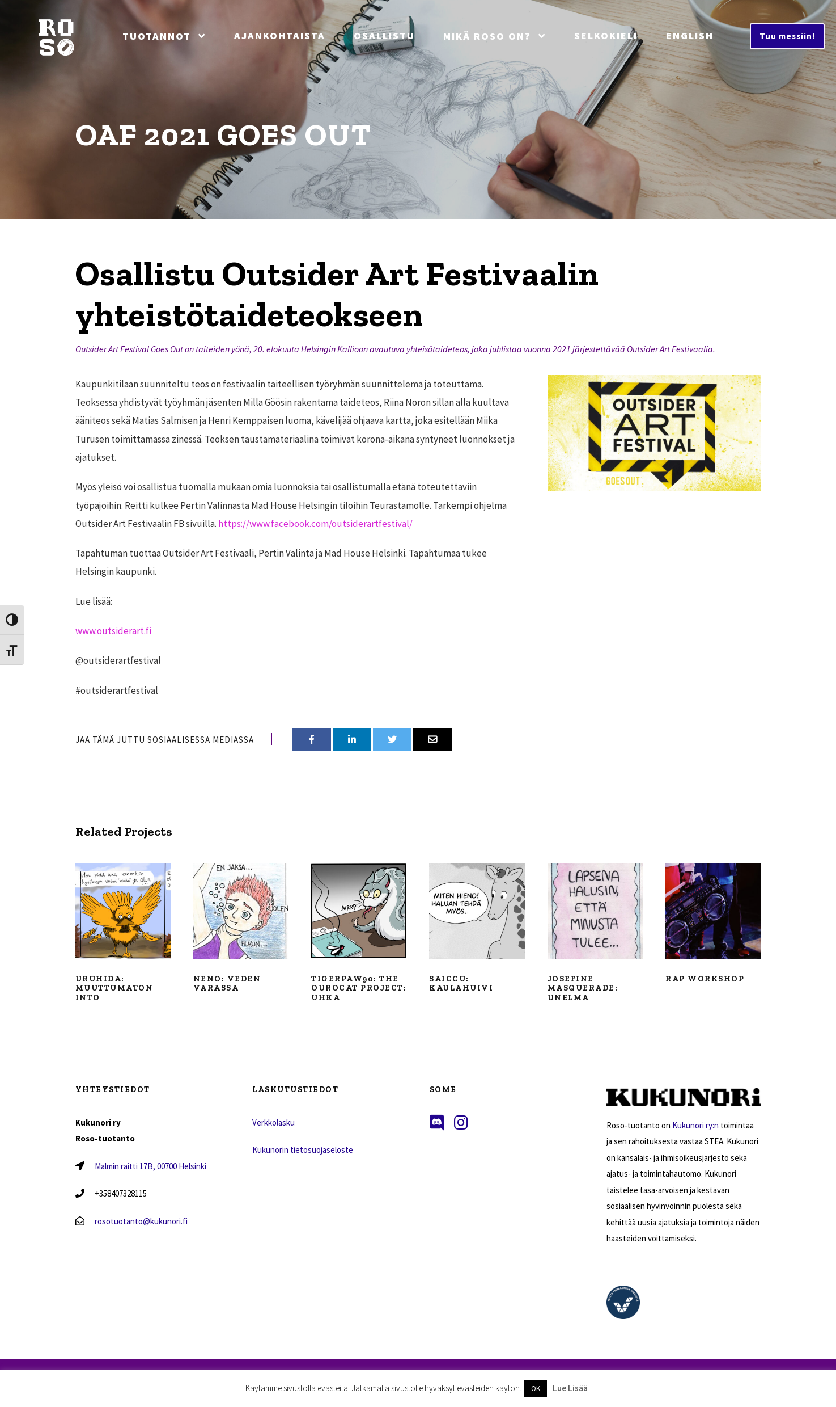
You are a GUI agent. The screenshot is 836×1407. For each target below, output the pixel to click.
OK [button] (535, 1388)
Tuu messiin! (787, 36)
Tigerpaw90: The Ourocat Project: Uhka (358, 988)
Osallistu (384, 35)
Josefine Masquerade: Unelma (583, 988)
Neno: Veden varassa (227, 983)
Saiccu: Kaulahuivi (461, 983)
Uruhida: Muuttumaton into (114, 988)
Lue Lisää (570, 1388)
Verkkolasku (273, 1122)
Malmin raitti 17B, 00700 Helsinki (150, 1166)
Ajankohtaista (279, 35)
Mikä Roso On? (487, 36)
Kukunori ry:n (695, 1125)
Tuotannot (156, 36)
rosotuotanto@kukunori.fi (141, 1221)
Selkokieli (606, 35)
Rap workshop (704, 979)
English (690, 35)
